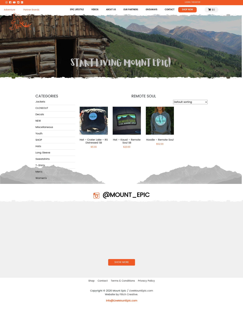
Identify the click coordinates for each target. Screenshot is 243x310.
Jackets (40, 102)
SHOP (38, 140)
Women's (41, 178)
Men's (38, 172)
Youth (38, 133)
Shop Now (187, 9)
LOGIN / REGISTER (192, 2)
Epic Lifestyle (77, 9)
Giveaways (151, 9)
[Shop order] (190, 102)
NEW (38, 121)
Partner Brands (31, 9)
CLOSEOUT (41, 108)
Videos (95, 9)
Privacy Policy (146, 281)
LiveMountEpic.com (141, 291)
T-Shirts (40, 165)
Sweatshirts (42, 159)
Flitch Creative (128, 294)
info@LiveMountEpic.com (121, 301)
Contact (169, 9)
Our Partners (130, 9)
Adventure (9, 9)
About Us (111, 9)
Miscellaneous (44, 127)
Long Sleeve (42, 153)
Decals (39, 114)
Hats (38, 146)
